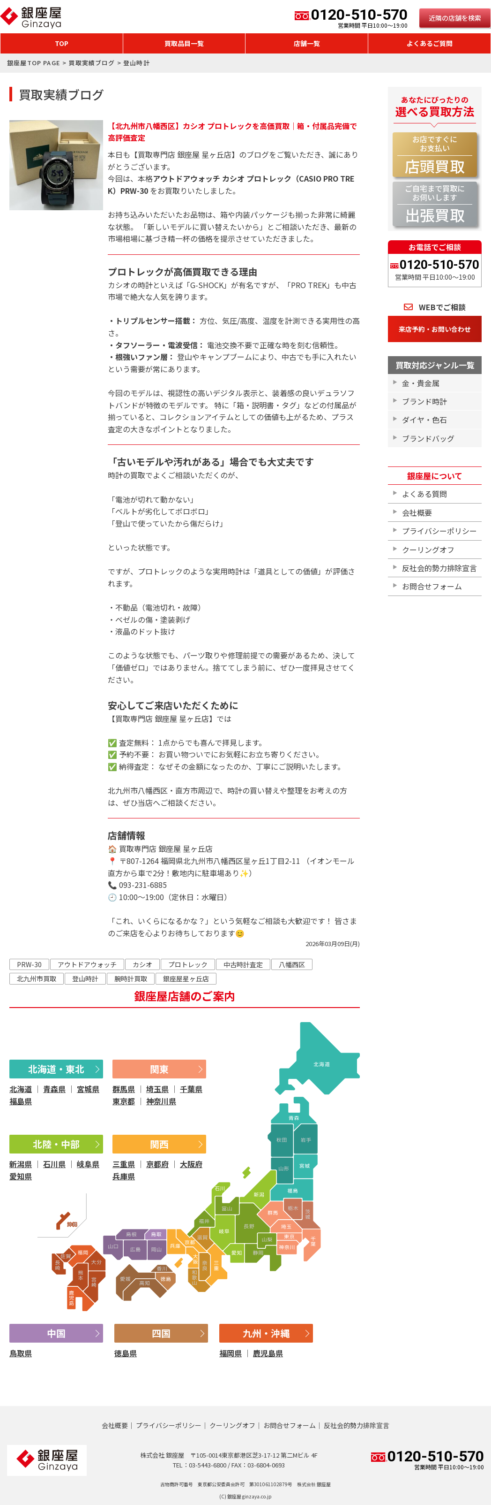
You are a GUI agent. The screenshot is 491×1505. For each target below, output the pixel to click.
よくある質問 (424, 493)
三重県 (123, 1163)
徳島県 (125, 1353)
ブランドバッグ (428, 438)
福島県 (20, 1101)
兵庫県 (123, 1176)
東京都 (123, 1101)
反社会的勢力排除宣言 (439, 567)
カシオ (142, 964)
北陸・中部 (56, 1144)
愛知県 (20, 1176)
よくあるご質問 (430, 43)
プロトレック (188, 964)
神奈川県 (161, 1101)
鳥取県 (20, 1353)
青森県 (54, 1088)
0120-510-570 (351, 18)
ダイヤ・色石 (424, 419)
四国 (161, 1333)
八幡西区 (292, 964)
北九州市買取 (36, 978)
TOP (61, 43)
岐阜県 (88, 1163)
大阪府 (191, 1163)
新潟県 (20, 1163)
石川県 (54, 1163)
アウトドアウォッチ (87, 964)
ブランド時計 (424, 401)
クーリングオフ (428, 549)
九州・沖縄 (266, 1333)
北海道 (20, 1088)
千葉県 (191, 1088)
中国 (56, 1333)
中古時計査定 (243, 964)
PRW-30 (29, 964)
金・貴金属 (420, 383)
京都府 (157, 1163)
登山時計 (85, 978)
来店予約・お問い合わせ (435, 329)
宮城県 (88, 1088)
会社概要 (417, 512)
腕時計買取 (130, 978)
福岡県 (230, 1353)
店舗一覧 (307, 43)
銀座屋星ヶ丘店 (186, 978)
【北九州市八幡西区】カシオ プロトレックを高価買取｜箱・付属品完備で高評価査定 (232, 132)
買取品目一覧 (184, 43)
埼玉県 (157, 1088)
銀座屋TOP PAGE (33, 62)
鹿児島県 (268, 1353)
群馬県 (123, 1088)
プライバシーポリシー (439, 530)
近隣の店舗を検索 (455, 18)
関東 (159, 1069)
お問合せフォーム (432, 586)
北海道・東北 (56, 1069)
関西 (159, 1144)
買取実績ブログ (91, 62)
